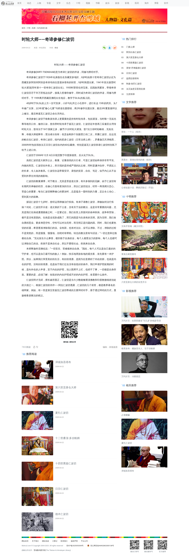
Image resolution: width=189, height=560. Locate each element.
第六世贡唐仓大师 (65, 387)
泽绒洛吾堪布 (63, 362)
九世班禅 (130, 94)
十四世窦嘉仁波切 (65, 463)
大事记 (54, 541)
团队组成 (45, 541)
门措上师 (130, 47)
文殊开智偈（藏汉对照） (133, 226)
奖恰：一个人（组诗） (131, 132)
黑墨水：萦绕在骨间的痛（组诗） (137, 160)
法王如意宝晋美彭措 (135, 89)
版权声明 (74, 541)
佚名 (56, 48)
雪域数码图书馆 (40, 550)
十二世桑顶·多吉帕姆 (67, 438)
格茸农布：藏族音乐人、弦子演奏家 (138, 348)
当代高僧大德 (42, 28)
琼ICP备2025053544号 (75, 546)
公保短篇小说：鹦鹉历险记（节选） (138, 187)
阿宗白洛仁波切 (133, 52)
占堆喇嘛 (125, 415)
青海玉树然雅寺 (128, 254)
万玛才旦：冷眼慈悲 (130, 376)
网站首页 (25, 541)
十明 (28, 28)
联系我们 (64, 541)
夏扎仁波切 (61, 412)
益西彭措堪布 (132, 78)
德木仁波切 (61, 514)
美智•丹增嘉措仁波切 (136, 68)
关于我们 (35, 541)
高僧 (33, 28)
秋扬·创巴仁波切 (133, 83)
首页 (23, 28)
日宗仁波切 (61, 488)
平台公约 (84, 541)
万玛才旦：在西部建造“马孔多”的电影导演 (141, 320)
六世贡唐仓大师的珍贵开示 (134, 282)
